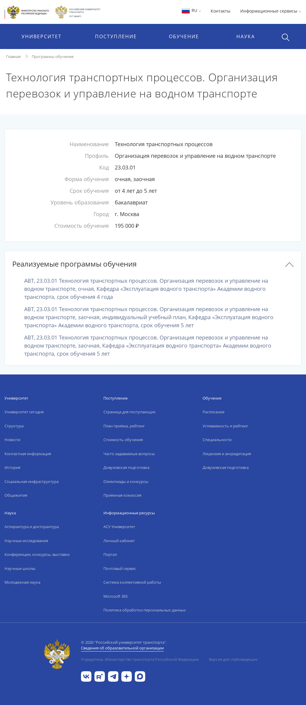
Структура (14, 426)
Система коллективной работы (132, 582)
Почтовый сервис (119, 568)
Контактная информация (27, 453)
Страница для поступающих (129, 412)
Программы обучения (53, 56)
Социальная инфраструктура (31, 481)
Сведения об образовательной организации (122, 648)
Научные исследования (26, 540)
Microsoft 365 (115, 596)
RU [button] (191, 10)
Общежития (15, 495)
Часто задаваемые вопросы (129, 453)
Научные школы (20, 568)
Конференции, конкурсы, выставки (37, 554)
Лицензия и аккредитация (227, 453)
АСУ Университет (119, 526)
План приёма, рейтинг (124, 426)
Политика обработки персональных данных (144, 610)
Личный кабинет (119, 540)
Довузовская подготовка (126, 467)
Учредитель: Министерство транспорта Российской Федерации (140, 659)
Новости (12, 439)
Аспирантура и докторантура (31, 526)
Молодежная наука (22, 582)
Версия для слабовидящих (233, 659)
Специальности (217, 439)
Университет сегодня (24, 412)
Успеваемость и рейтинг (225, 426)
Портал (110, 554)
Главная (13, 56)
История (12, 467)
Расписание (213, 412)
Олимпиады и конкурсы (125, 481)
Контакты (220, 11)
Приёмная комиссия (122, 495)
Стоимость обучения (123, 439)
